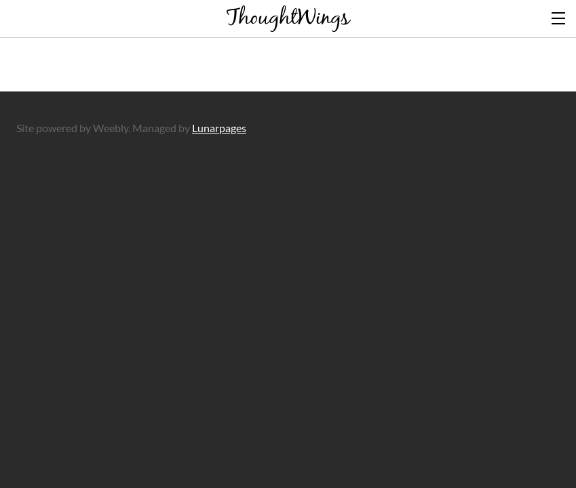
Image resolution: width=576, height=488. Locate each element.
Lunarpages (219, 127)
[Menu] (559, 17)
